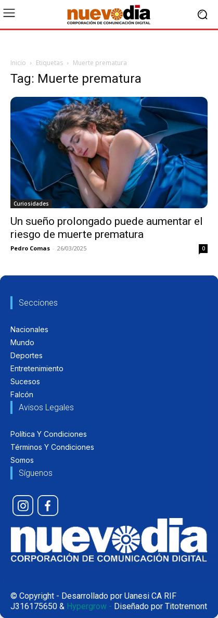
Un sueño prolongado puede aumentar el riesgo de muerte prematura (106, 228)
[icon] (22, 505)
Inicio (18, 62)
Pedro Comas (30, 248)
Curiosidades (31, 203)
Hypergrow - (89, 606)
